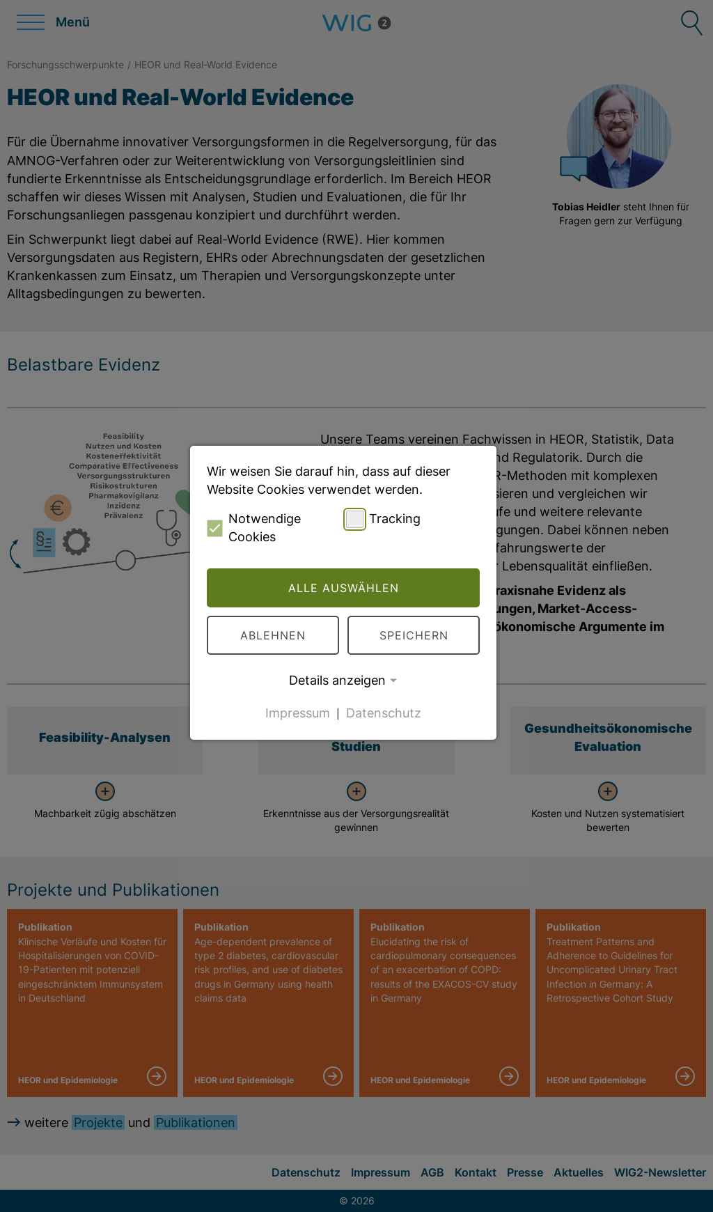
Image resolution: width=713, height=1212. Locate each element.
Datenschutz (383, 713)
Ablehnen (273, 635)
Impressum (297, 713)
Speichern (413, 635)
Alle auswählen (343, 588)
